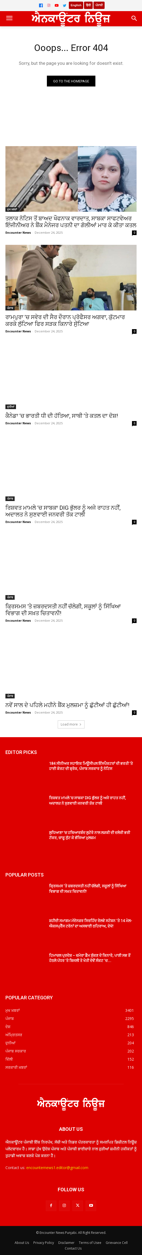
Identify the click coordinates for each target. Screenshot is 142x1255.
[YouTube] (56, 5)
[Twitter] (64, 5)
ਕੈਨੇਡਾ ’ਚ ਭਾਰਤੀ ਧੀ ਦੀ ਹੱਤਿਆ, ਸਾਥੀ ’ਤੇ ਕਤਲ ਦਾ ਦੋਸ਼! (61, 416)
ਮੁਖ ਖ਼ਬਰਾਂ (12, 209)
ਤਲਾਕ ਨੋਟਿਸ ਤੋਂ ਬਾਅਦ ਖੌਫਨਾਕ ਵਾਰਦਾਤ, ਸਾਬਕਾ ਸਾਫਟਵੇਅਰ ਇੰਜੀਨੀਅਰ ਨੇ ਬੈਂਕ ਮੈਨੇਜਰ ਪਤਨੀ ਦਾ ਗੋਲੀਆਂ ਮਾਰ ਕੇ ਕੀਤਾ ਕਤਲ (70, 222)
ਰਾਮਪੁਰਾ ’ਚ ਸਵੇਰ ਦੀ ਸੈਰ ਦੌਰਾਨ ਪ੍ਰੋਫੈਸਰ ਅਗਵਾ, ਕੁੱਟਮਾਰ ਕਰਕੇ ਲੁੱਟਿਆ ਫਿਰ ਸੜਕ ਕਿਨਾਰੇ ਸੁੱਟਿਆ (65, 320)
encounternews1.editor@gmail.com (57, 1167)
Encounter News (18, 232)
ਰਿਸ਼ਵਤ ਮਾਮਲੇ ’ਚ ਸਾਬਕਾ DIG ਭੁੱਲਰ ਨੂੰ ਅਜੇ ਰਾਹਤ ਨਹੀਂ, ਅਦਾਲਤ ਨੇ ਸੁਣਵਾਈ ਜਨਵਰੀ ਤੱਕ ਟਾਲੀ (63, 511)
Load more (71, 724)
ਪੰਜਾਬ (10, 308)
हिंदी (88, 5)
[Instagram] (48, 5)
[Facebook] (40, 5)
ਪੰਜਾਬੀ (99, 5)
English (76, 5)
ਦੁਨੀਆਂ (10, 407)
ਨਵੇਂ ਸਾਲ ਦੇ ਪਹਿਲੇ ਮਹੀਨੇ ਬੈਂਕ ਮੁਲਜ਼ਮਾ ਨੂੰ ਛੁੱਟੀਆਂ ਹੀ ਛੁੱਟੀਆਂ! (67, 705)
